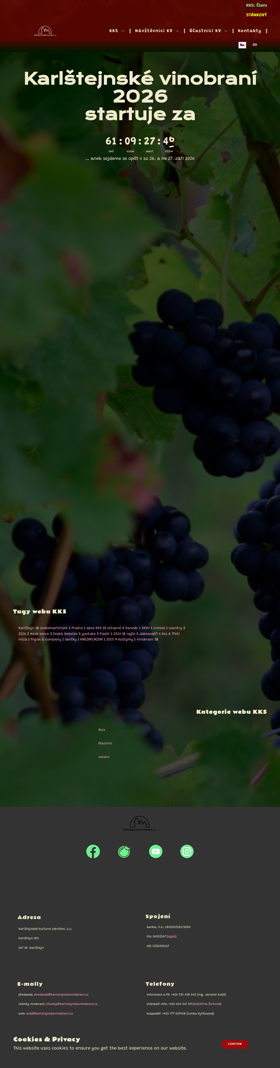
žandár (131, 628)
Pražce (77, 628)
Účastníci (103, 743)
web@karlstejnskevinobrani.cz (49, 1013)
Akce (99, 730)
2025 (110, 639)
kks (164, 634)
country (175, 628)
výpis (171, 936)
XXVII (146, 628)
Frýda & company (46, 639)
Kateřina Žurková (207, 1004)
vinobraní (145, 639)
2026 (22, 634)
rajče (131, 634)
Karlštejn (26, 628)
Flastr (105, 634)
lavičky (71, 639)
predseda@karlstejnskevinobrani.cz (61, 994)
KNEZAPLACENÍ (91, 639)
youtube (89, 634)
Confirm (235, 1044)
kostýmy (125, 639)
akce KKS (94, 628)
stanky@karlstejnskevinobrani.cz (72, 1004)
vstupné (114, 628)
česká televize (65, 634)
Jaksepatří (148, 634)
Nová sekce (39, 634)
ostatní (101, 757)
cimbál (159, 628)
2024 (117, 634)
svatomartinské (54, 628)
